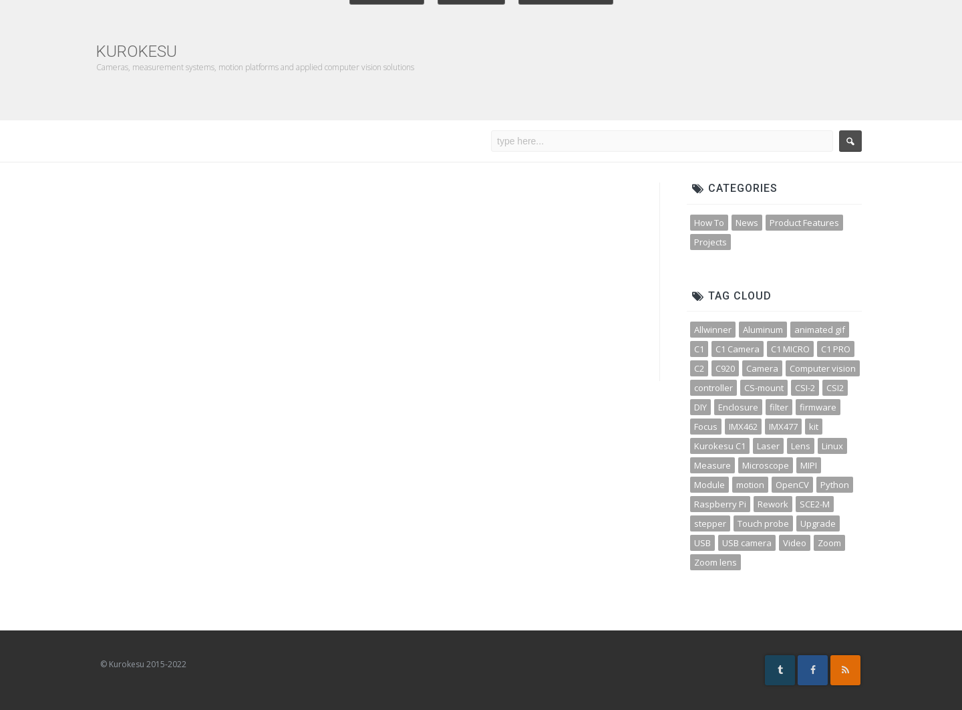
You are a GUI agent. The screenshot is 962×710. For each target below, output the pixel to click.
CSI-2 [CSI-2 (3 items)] (805, 388)
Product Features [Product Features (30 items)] (804, 223)
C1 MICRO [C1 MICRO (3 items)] (790, 349)
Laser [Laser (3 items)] (768, 446)
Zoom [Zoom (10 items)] (829, 543)
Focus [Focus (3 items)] (705, 427)
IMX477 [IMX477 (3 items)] (783, 427)
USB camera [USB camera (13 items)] (747, 543)
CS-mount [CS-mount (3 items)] (764, 388)
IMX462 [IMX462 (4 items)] (743, 427)
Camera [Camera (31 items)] (762, 368)
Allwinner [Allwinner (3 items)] (713, 330)
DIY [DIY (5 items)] (700, 407)
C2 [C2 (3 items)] (699, 368)
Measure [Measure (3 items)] (712, 465)
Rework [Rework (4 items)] (773, 504)
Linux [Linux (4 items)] (832, 446)
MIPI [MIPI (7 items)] (808, 465)
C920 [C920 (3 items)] (725, 368)
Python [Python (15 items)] (834, 485)
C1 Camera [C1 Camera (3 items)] (737, 349)
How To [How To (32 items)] (709, 223)
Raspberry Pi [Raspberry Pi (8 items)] (720, 504)
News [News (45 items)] (747, 223)
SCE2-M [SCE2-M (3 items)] (815, 504)
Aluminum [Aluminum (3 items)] (763, 330)
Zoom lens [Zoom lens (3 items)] (715, 562)
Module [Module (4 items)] (709, 485)
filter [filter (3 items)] (779, 407)
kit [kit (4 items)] (813, 427)
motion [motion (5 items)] (750, 485)
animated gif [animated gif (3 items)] (819, 330)
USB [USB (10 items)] (702, 543)
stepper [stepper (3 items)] (710, 523)
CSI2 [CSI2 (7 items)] (835, 388)
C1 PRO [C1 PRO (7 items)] (835, 349)
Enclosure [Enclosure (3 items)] (738, 407)
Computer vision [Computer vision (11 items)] (823, 368)
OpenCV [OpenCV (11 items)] (792, 485)
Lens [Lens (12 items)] (800, 446)
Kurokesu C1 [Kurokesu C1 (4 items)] (720, 446)
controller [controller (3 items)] (713, 388)
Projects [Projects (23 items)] (710, 242)
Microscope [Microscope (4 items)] (765, 465)
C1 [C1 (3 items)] (699, 349)
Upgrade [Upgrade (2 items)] (818, 523)
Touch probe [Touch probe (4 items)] (763, 523)
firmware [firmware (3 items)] (818, 407)
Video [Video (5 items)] (794, 543)
